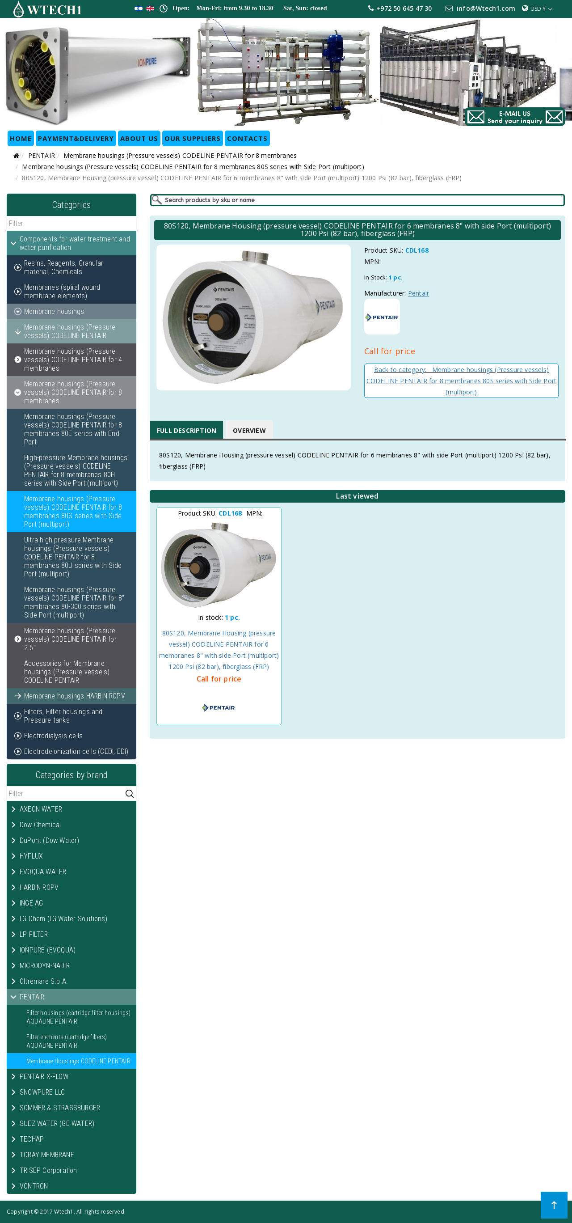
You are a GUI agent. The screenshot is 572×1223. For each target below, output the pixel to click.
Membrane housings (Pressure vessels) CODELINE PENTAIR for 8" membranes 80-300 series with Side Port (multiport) (74, 602)
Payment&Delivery (76, 138)
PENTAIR (41, 155)
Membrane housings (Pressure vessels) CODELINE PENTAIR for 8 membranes (180, 155)
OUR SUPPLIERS (192, 138)
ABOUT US (139, 138)
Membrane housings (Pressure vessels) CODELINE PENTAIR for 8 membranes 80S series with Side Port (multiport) (193, 166)
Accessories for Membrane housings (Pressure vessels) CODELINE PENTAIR (66, 672)
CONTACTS (247, 138)
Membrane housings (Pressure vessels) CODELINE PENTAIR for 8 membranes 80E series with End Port (73, 429)
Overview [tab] (249, 430)
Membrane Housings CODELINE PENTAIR (78, 1061)
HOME (21, 138)
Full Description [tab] (186, 430)
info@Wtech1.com (486, 8)
